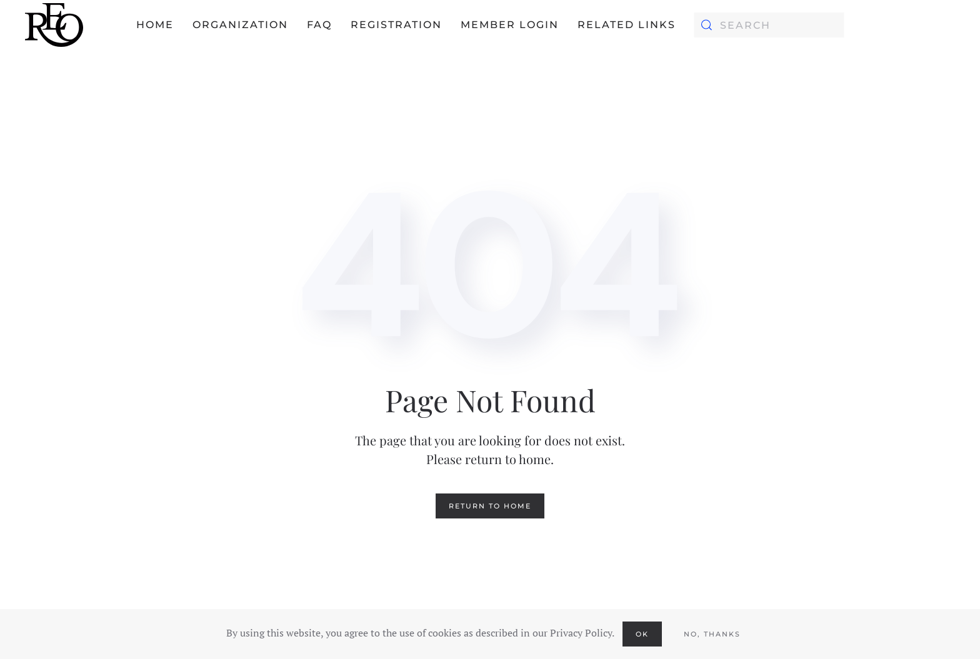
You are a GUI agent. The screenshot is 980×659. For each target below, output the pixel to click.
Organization (240, 25)
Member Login (510, 25)
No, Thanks (712, 634)
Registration (396, 25)
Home (155, 25)
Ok (642, 634)
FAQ (319, 25)
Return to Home (490, 506)
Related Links (627, 25)
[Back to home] (54, 25)
